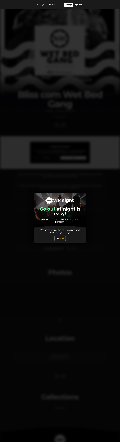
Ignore (78, 5)
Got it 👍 (60, 238)
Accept (68, 5)
